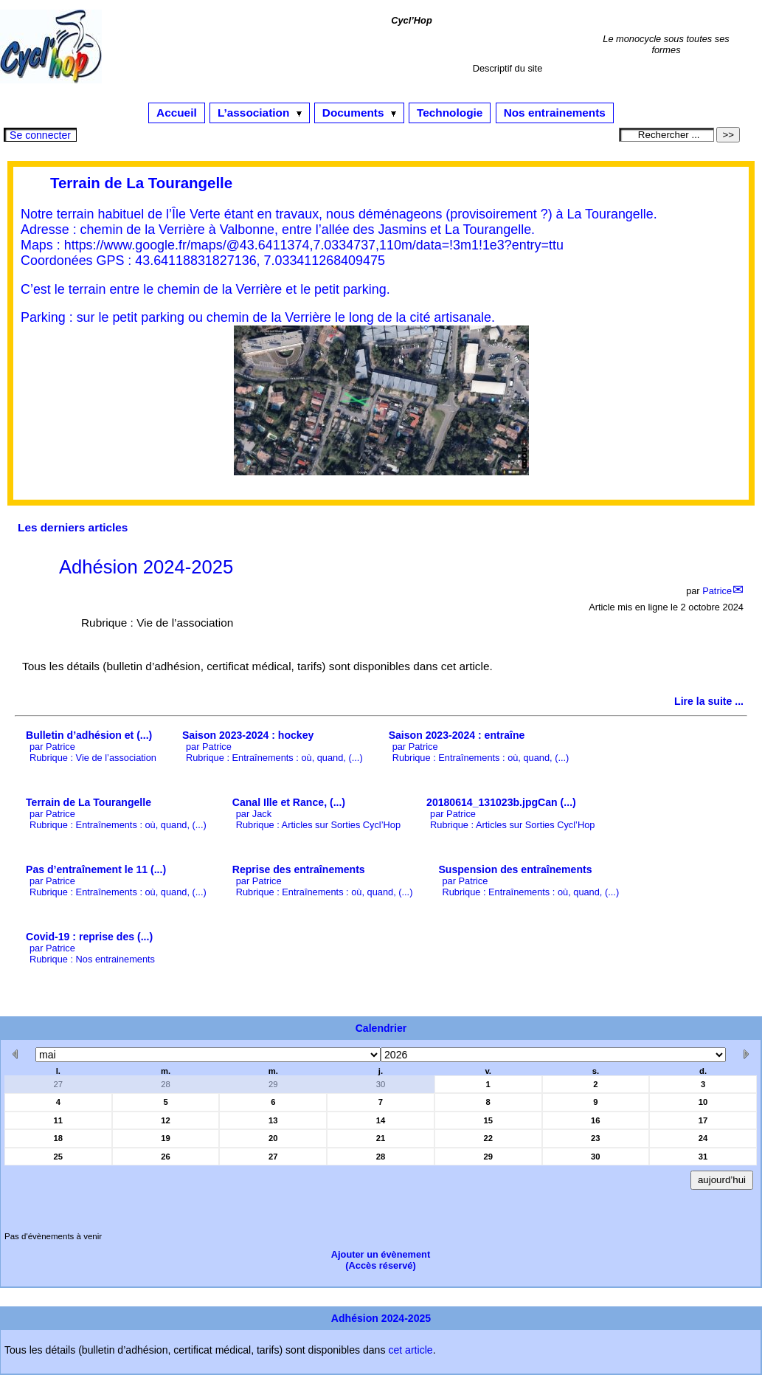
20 (273, 1138)
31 (703, 1156)
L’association (260, 112)
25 (58, 1156)
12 (165, 1120)
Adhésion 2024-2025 (146, 567)
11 (58, 1120)
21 (381, 1138)
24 (703, 1138)
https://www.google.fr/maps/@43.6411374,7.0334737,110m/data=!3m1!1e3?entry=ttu (314, 245)
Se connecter (40, 135)
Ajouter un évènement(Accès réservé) (380, 1260)
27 (58, 1084)
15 (488, 1120)
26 (165, 1156)
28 (165, 1084)
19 (165, 1138)
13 (273, 1120)
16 (595, 1120)
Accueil (176, 112)
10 (703, 1102)
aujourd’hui (722, 1179)
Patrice (717, 590)
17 (703, 1120)
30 (381, 1084)
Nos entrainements (555, 112)
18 (58, 1138)
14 (381, 1120)
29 (273, 1084)
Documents (359, 112)
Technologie (449, 112)
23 (595, 1138)
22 (488, 1138)
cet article (410, 1350)
